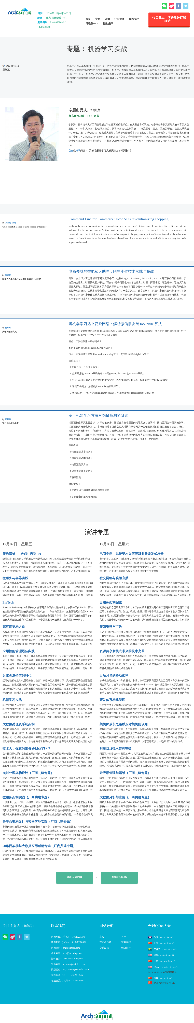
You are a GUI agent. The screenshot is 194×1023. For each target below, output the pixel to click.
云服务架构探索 (111, 602)
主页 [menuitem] (102, 937)
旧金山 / (163, 967)
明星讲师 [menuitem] (108, 23)
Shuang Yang (10, 223)
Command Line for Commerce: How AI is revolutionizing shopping (119, 219)
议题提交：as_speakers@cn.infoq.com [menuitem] (70, 969)
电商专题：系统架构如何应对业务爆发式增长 (132, 553)
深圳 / (160, 978)
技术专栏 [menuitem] (134, 18)
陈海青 (8, 275)
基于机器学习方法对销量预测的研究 (98, 416)
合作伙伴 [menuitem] (119, 18)
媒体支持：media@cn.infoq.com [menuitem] (67, 958)
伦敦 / (161, 937)
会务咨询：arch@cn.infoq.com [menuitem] (66, 953)
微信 (164, 6)
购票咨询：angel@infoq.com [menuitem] (65, 948)
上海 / (161, 961)
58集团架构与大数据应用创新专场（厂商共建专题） (39, 846)
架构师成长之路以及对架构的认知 (124, 724)
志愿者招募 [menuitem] (105, 942)
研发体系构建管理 (112, 700)
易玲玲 (8, 327)
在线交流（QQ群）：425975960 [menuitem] (67, 980)
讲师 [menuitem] (107, 18)
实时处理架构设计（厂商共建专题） (28, 773)
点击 (70, 150)
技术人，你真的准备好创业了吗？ (27, 748)
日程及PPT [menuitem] (92, 23)
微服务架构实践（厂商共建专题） (27, 797)
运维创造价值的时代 (17, 675)
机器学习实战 (12, 700)
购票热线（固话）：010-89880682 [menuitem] (68, 942)
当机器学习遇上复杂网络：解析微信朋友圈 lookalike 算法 (115, 324)
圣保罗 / (162, 949)
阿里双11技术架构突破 (115, 748)
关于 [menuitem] (123, 937)
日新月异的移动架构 (114, 675)
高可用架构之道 (14, 627)
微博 (171, 6)
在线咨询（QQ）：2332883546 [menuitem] (67, 975)
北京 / (161, 943)
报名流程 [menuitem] (126, 942)
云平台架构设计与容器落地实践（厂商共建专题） (38, 821)
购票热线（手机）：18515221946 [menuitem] (68, 937)
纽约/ (161, 955)
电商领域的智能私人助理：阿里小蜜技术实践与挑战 (111, 271)
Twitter (185, 6)
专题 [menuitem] (97, 18)
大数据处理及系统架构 (19, 724)
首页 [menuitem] (88, 18)
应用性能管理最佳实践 (19, 651)
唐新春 (8, 419)
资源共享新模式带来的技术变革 (122, 651)
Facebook (178, 6)
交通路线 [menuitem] (104, 948)
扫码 (78, 150)
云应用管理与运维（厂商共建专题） (125, 773)
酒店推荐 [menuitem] (126, 948)
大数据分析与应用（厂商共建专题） (125, 797)
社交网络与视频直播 (114, 578)
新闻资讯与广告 (111, 627)
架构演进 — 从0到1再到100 (22, 553)
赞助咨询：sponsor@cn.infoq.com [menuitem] (68, 964)
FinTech (8, 602)
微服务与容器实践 (15, 578)
